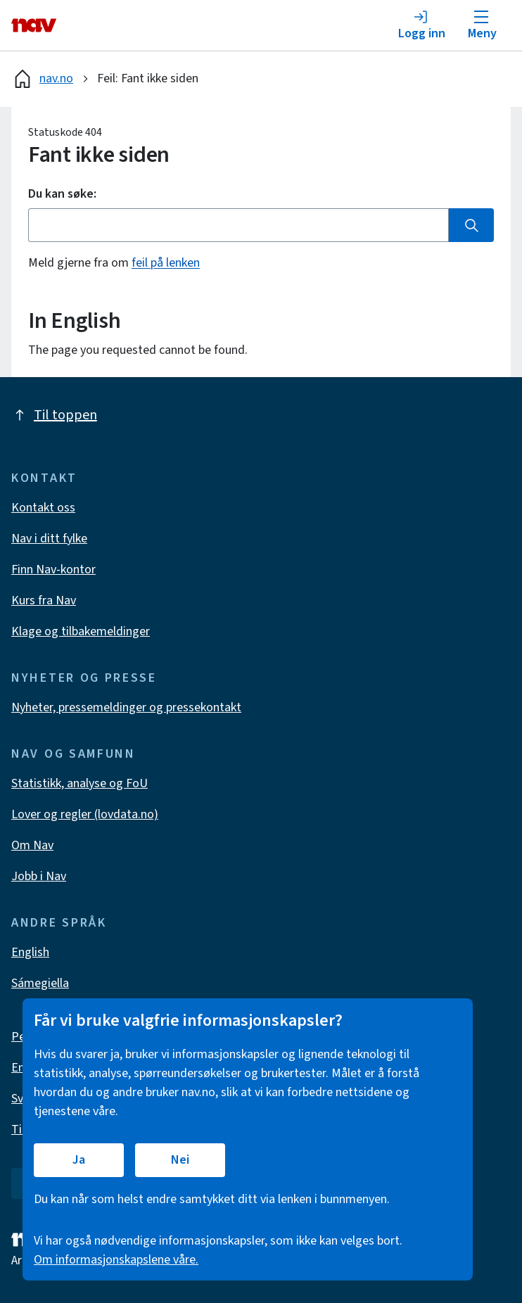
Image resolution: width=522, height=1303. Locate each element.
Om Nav (32, 845)
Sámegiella (40, 983)
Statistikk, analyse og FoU (79, 783)
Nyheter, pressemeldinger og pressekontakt (126, 707)
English (30, 952)
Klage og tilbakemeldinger (80, 631)
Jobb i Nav (38, 876)
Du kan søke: (62, 194)
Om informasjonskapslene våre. (116, 1260)
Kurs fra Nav (43, 600)
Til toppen (54, 415)
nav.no (42, 79)
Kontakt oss (43, 507)
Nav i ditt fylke (49, 538)
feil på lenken (166, 263)
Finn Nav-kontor (53, 569)
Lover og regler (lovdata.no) (84, 814)
